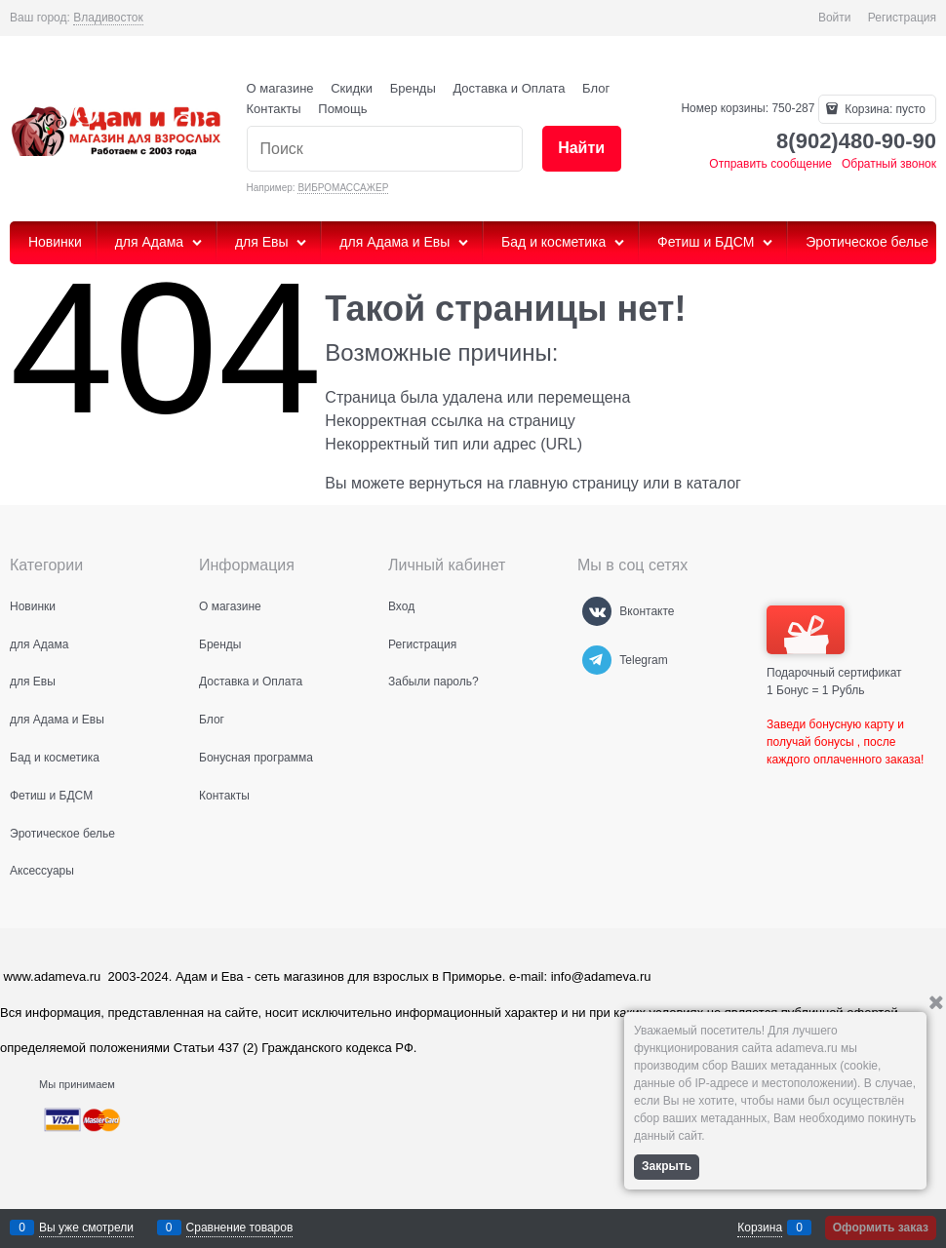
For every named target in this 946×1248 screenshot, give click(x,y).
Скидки (352, 88)
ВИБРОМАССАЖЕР (342, 187)
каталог (714, 483)
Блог (596, 88)
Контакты (274, 108)
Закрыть (666, 1166)
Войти (834, 17)
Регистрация (902, 17)
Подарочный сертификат (834, 642)
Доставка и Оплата (509, 88)
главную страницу (573, 483)
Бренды (413, 88)
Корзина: (884, 109)
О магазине (280, 88)
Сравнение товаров (240, 1227)
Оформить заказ (880, 1227)
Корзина (759, 1227)
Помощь (342, 108)
